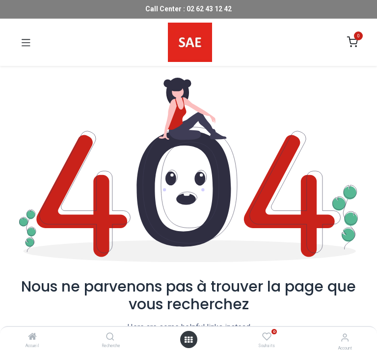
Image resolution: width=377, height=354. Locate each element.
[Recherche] (110, 337)
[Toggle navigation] (26, 42)
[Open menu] (188, 340)
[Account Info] (345, 337)
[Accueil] (32, 337)
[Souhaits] (266, 337)
